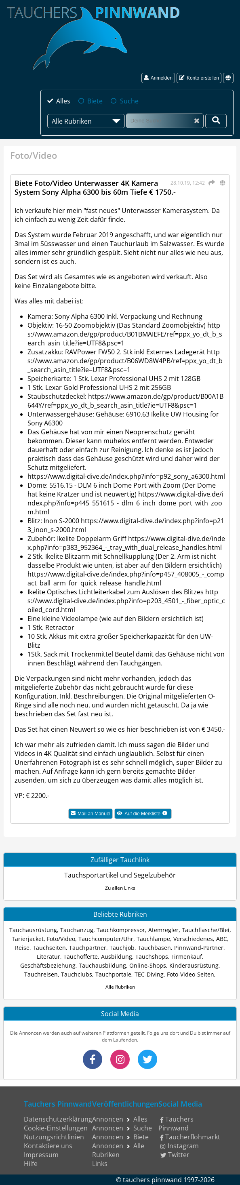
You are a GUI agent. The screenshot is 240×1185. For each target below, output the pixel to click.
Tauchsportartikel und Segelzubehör (120, 875)
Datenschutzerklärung (58, 1119)
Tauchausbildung (102, 965)
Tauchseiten (49, 947)
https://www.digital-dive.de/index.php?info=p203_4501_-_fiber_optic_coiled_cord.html (126, 600)
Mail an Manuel (90, 814)
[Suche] (165, 121)
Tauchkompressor (121, 930)
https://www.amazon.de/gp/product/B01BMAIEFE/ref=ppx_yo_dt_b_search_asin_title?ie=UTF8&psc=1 (124, 334)
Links (99, 1163)
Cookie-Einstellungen (56, 1128)
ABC (221, 939)
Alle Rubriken (120, 986)
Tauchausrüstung (33, 930)
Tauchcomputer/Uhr (105, 939)
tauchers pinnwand (152, 1179)
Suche (129, 101)
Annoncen (107, 1119)
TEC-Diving (149, 974)
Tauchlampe (153, 939)
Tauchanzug (76, 930)
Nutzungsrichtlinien (54, 1136)
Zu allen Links (120, 887)
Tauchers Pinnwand (176, 1123)
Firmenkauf (186, 956)
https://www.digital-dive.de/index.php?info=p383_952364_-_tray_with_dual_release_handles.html (126, 543)
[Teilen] (210, 182)
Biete (95, 101)
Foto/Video (61, 939)
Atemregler (163, 930)
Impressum (41, 1154)
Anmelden (158, 78)
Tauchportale (113, 974)
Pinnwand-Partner (198, 947)
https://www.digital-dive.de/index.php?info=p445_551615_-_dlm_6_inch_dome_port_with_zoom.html (125, 503)
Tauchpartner (87, 947)
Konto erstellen (199, 78)
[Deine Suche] (216, 121)
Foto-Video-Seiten (190, 974)
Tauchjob (122, 947)
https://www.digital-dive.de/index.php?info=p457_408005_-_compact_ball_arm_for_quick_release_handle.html (125, 578)
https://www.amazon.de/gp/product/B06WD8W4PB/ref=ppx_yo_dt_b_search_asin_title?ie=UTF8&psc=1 (125, 360)
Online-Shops (147, 965)
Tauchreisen (41, 974)
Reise (22, 947)
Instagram (179, 1145)
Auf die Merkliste (144, 814)
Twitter (174, 1154)
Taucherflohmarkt (190, 1136)
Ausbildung (116, 956)
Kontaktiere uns (48, 1145)
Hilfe (31, 1163)
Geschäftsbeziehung (48, 965)
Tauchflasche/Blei (205, 930)
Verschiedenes (193, 939)
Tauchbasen (154, 947)
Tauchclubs (76, 974)
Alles (63, 101)
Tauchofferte (80, 956)
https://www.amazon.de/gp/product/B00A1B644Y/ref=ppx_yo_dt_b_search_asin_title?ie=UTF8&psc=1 (125, 401)
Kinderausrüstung (194, 965)
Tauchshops (151, 956)
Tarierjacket (28, 939)
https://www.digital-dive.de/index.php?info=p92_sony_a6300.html (126, 476)
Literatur (48, 956)
